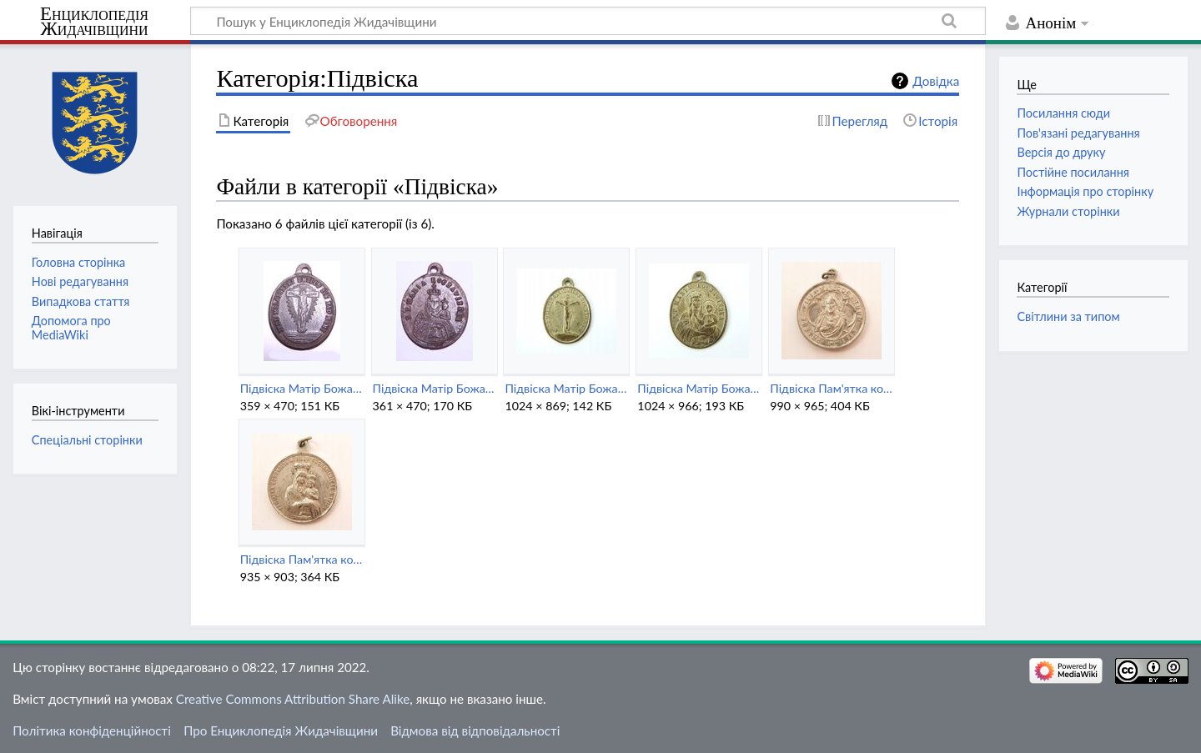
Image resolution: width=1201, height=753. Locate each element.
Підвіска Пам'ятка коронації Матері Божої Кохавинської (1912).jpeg (301, 559)
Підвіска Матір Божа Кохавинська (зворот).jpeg (566, 388)
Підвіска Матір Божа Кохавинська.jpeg (698, 388)
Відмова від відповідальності (475, 730)
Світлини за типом (1068, 316)
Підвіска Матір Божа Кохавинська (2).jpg (434, 388)
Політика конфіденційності (92, 730)
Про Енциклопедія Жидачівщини (280, 730)
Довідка (935, 80)
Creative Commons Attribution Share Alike (293, 698)
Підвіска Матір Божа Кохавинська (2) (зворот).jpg (301, 388)
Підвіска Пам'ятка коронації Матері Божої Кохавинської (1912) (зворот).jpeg (831, 388)
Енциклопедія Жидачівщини (94, 22)
